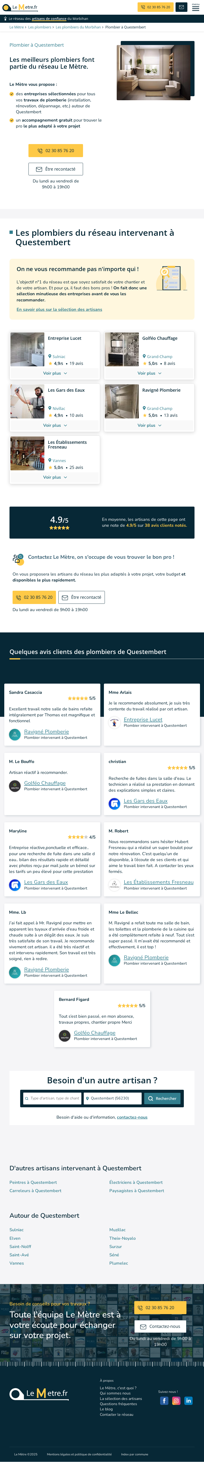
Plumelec (118, 1263)
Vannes (16, 1263)
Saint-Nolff (20, 1246)
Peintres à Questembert (33, 1182)
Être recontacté (55, 169)
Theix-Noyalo (122, 1238)
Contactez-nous (160, 1326)
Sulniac (16, 1230)
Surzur (115, 1246)
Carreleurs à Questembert (35, 1191)
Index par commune (134, 1454)
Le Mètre (16, 27)
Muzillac (117, 1230)
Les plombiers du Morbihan (78, 27)
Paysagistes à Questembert (136, 1191)
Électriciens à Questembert (136, 1182)
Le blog (106, 1409)
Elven (14, 1238)
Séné (114, 1255)
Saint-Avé (19, 1255)
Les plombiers (39, 27)
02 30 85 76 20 (56, 150)
